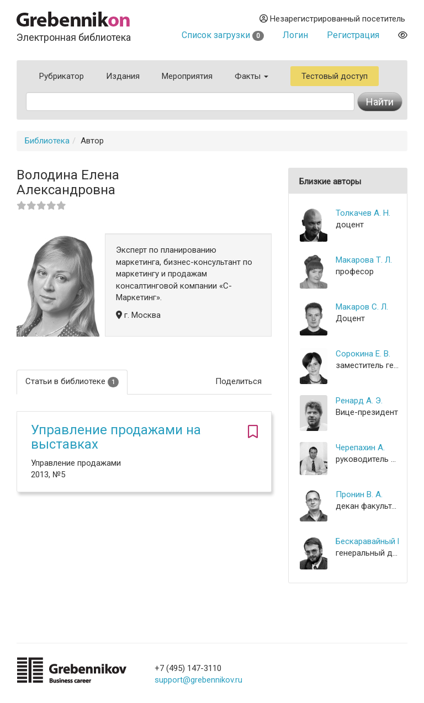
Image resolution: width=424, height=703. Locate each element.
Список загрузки (223, 35)
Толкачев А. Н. (363, 213)
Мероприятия (187, 76)
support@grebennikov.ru (198, 680)
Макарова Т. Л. (364, 260)
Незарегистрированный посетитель (332, 19)
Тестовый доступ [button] (334, 76)
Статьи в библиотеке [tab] (72, 381)
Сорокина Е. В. (363, 354)
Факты (251, 76)
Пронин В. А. (359, 494)
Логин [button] (295, 35)
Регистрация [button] (353, 35)
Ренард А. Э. (359, 401)
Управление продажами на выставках (116, 437)
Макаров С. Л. (362, 307)
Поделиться (238, 381)
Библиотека (47, 141)
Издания (123, 76)
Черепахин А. (360, 447)
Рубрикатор (61, 76)
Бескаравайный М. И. (367, 541)
